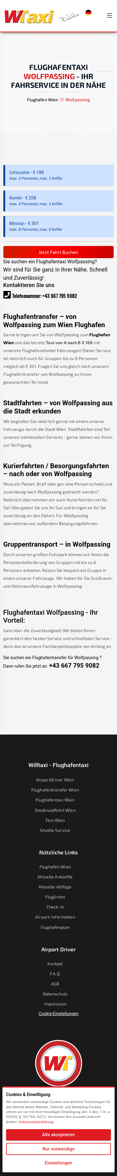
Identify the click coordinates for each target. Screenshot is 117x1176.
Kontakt (59, 963)
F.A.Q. (59, 973)
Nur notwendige (58, 1149)
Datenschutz (59, 994)
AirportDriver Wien (59, 780)
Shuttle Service (59, 830)
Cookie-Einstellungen (58, 1013)
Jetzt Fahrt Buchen (58, 252)
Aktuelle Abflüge (59, 887)
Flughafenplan (59, 927)
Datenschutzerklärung (36, 1122)
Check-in (59, 907)
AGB (59, 984)
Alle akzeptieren (58, 1134)
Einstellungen (58, 1162)
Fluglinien (59, 897)
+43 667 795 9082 (60, 295)
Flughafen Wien (59, 866)
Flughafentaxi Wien (59, 800)
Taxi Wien (59, 820)
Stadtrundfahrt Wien (59, 810)
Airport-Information (58, 917)
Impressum (59, 1004)
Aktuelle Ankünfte (59, 876)
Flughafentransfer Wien (59, 790)
